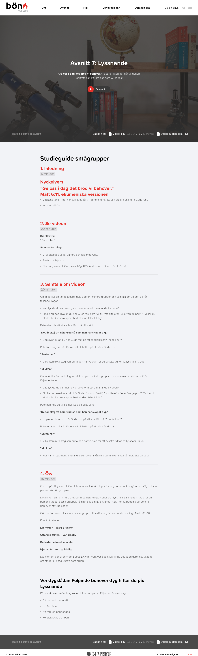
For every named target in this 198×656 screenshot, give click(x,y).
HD (128, 134)
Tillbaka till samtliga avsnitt (25, 134)
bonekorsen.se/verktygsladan (61, 594)
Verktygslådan (112, 8)
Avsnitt (65, 8)
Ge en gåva (172, 8)
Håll (86, 8)
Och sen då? (143, 8)
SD (146, 134)
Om (44, 8)
